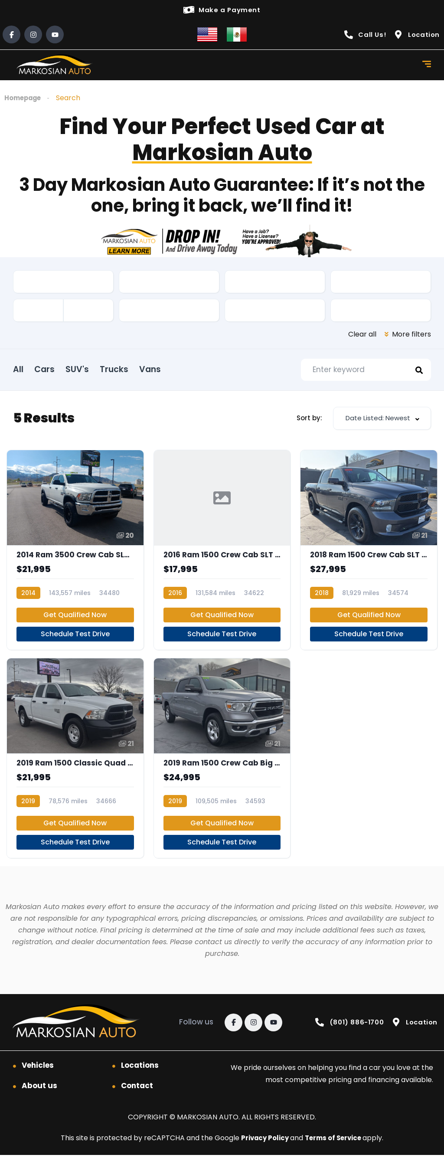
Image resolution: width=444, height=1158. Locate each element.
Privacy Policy (263, 1141)
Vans (193, 370)
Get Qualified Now (75, 617)
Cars (55, 370)
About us (39, 1088)
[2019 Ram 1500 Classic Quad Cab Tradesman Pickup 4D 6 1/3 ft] (75, 760)
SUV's (99, 370)
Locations (140, 1068)
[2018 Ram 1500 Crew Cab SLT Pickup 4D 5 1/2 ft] (368, 552)
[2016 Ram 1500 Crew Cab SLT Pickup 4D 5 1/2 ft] (222, 552)
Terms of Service (335, 1141)
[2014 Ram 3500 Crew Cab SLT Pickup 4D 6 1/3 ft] (75, 552)
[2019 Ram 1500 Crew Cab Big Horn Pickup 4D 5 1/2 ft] (222, 760)
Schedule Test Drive (75, 636)
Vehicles (38, 1068)
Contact (137, 1088)
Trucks (146, 370)
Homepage (25, 99)
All (18, 370)
